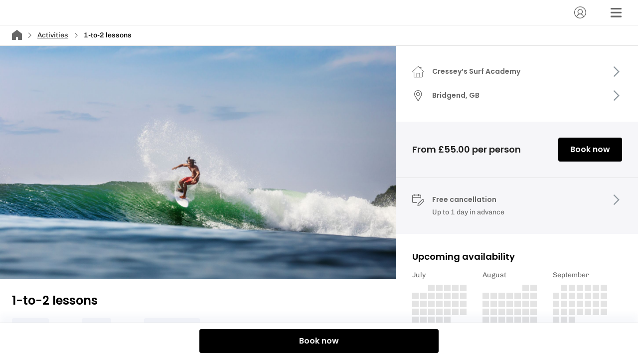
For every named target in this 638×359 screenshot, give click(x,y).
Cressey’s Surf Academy (476, 71)
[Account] (580, 12)
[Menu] (616, 12)
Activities (52, 35)
